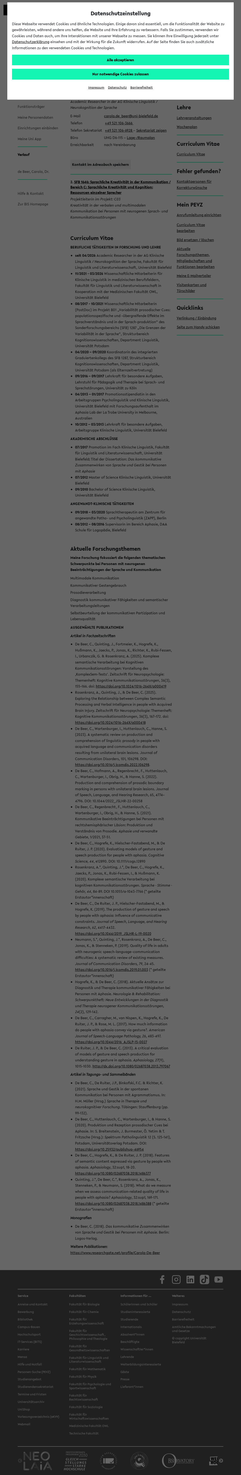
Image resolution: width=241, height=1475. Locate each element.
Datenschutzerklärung (30, 41)
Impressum (96, 87)
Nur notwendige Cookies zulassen (120, 74)
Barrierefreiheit (141, 87)
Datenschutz (117, 87)
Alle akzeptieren (120, 59)
